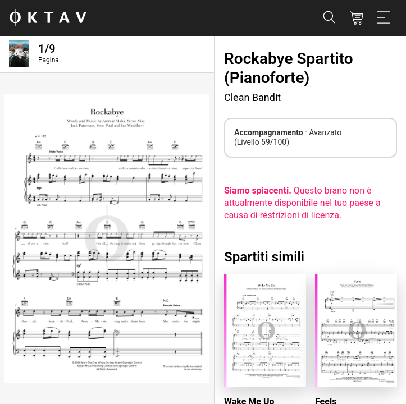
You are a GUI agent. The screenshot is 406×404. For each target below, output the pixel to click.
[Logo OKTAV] (47, 18)
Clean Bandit (252, 97)
